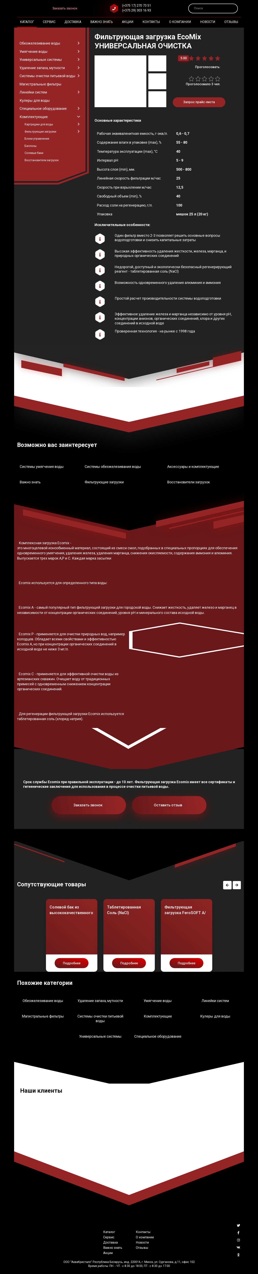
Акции (127, 22)
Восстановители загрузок (188, 482)
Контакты (151, 22)
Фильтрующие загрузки (104, 482)
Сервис (49, 22)
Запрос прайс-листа (199, 102)
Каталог (27, 22)
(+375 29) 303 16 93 (136, 10)
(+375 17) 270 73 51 (136, 5)
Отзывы (231, 22)
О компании (180, 22)
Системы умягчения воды (42, 466)
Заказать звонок (64, 8)
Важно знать (101, 22)
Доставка (72, 22)
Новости (207, 22)
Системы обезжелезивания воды (113, 466)
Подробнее (71, 963)
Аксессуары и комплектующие (193, 466)
